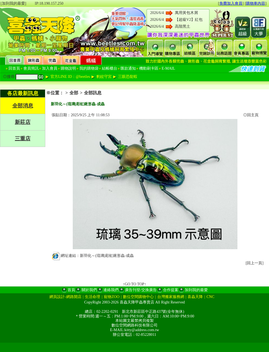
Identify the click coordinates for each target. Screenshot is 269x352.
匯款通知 (128, 68)
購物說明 (68, 68)
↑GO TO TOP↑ (134, 284)
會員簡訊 (31, 68)
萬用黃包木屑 (186, 13)
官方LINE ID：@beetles (70, 77)
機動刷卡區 (148, 68)
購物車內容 (255, 3)
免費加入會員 (230, 3)
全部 (73, 92)
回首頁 (14, 68)
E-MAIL (168, 68)
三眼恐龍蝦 (127, 77)
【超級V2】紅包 (189, 20)
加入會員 (49, 68)
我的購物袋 (89, 68)
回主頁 (253, 115)
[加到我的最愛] (13, 3)
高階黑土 (182, 26)
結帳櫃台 (109, 68)
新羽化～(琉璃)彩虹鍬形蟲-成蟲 (107, 256)
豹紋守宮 (104, 77)
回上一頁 (254, 263)
